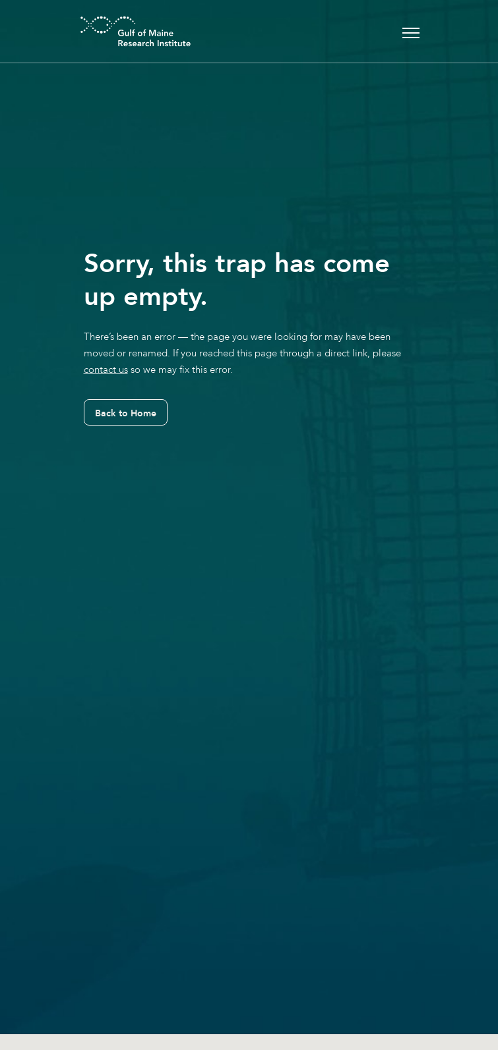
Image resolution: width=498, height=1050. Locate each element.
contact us (106, 369)
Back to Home (125, 413)
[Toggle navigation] (410, 31)
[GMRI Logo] (119, 31)
